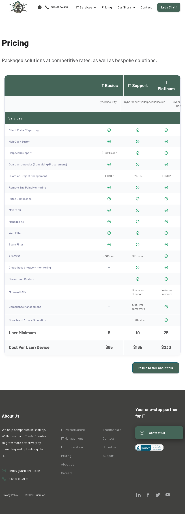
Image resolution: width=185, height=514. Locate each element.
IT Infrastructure (73, 430)
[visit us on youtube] (168, 495)
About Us (67, 464)
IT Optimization (72, 447)
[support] (40, 7)
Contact (146, 7)
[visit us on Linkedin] (138, 495)
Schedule (109, 447)
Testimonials (112, 430)
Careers (66, 473)
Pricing (107, 7)
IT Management (72, 438)
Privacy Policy (10, 495)
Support (109, 456)
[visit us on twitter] (158, 495)
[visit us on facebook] (148, 495)
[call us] (56, 7)
